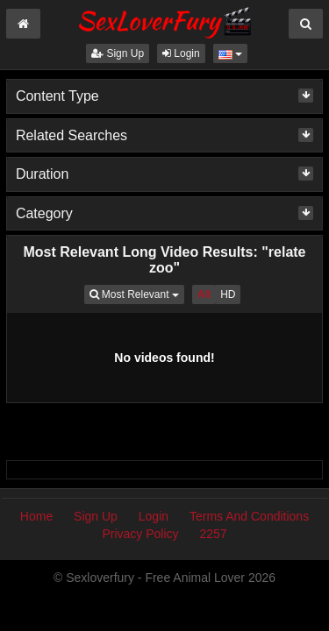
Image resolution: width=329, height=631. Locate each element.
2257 (212, 534)
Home (36, 516)
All (204, 294)
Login (181, 53)
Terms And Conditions (249, 516)
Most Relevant (136, 293)
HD (227, 294)
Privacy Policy (140, 534)
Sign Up (117, 53)
